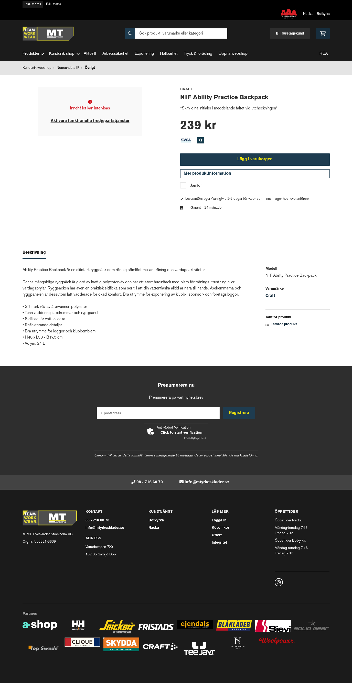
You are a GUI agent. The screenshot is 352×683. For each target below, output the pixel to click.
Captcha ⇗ (195, 438)
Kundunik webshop (37, 68)
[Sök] (176, 33)
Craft (270, 296)
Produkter (33, 54)
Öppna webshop (233, 54)
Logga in (219, 520)
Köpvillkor (220, 528)
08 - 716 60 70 (149, 482)
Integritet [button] (219, 542)
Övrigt (90, 68)
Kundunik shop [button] (64, 54)
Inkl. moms (33, 4)
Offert (217, 535)
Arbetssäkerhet (115, 54)
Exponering (144, 54)
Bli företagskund (290, 33)
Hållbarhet (169, 54)
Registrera (239, 413)
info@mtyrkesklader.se (207, 482)
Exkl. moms (53, 4)
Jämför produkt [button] (281, 325)
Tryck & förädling (198, 54)
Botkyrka (323, 14)
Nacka (308, 14)
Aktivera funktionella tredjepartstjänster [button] (90, 121)
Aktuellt (90, 54)
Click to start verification (181, 432)
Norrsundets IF (68, 68)
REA (323, 54)
